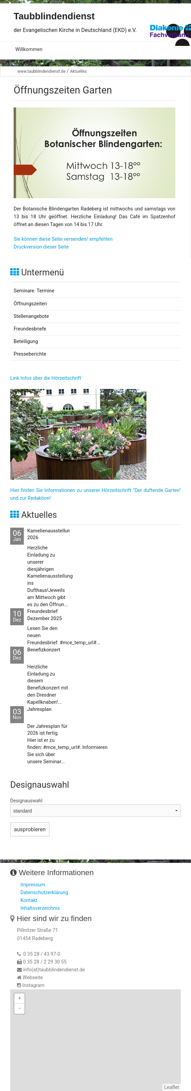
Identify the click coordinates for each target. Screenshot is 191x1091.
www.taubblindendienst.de (41, 71)
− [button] (19, 1008)
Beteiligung (26, 341)
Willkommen (29, 49)
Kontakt (28, 900)
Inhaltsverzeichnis (40, 908)
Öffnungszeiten (30, 304)
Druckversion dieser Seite (41, 247)
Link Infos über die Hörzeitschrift (45, 378)
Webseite (33, 978)
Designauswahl (26, 800)
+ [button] (19, 998)
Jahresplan (39, 709)
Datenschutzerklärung (44, 893)
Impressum (32, 885)
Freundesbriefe (30, 329)
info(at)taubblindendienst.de (54, 970)
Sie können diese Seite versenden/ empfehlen (63, 239)
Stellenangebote (31, 316)
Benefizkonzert (43, 650)
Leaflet (171, 1087)
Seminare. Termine (34, 291)
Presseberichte (30, 354)
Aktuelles (78, 71)
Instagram (33, 985)
